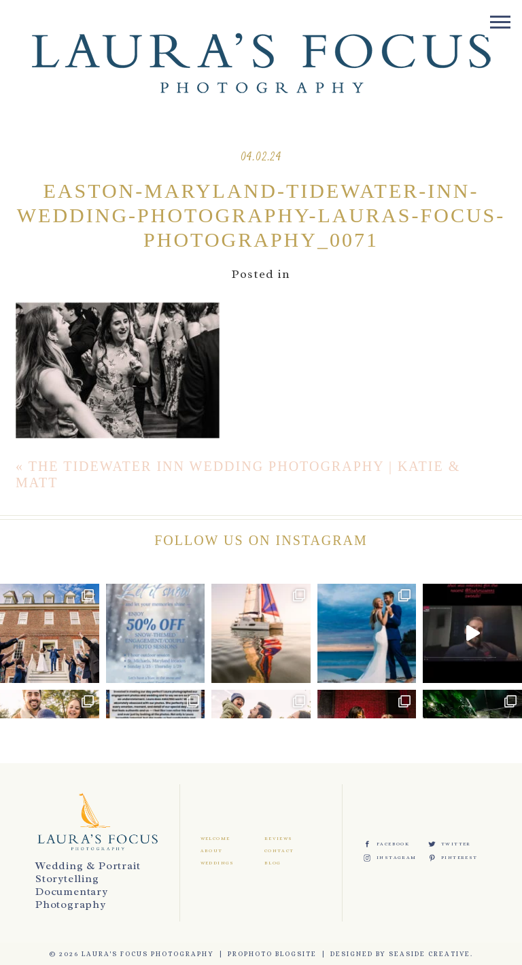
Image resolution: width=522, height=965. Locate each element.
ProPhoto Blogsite (272, 954)
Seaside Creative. (431, 954)
